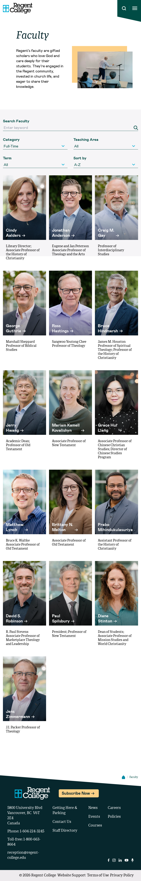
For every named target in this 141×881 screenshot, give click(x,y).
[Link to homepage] (16, 8)
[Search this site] (124, 8)
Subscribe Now (76, 793)
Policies (114, 817)
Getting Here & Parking (65, 810)
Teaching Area (85, 139)
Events (94, 817)
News (92, 808)
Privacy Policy (122, 875)
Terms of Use (98, 875)
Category (11, 139)
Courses (95, 825)
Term (7, 158)
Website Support (71, 875)
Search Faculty (16, 121)
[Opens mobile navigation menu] (135, 8)
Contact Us (62, 822)
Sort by (79, 158)
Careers (114, 808)
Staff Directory (65, 831)
